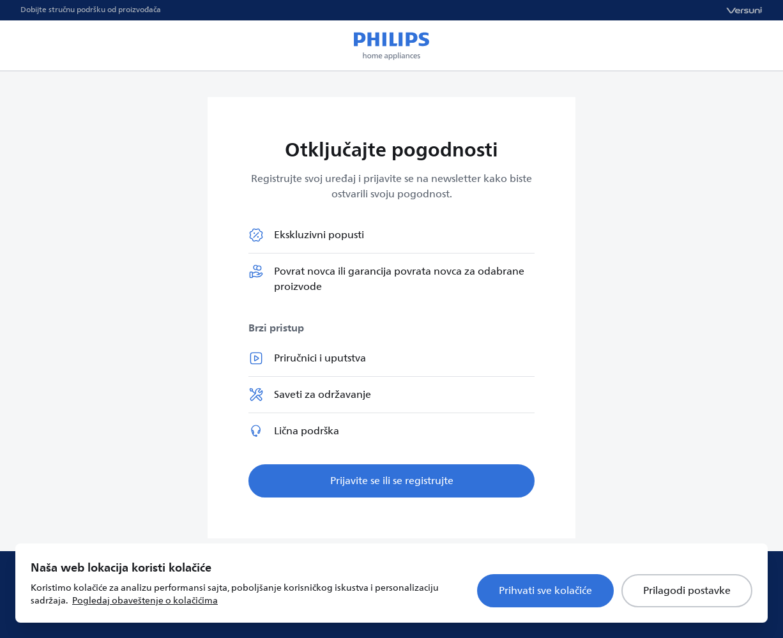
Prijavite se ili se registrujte (391, 481)
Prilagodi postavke (687, 590)
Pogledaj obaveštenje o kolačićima (145, 600)
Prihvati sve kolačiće (545, 590)
